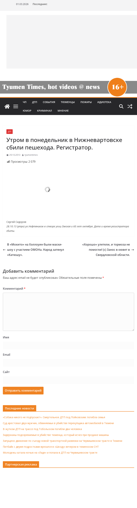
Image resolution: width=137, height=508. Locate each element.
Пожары (86, 102)
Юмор (27, 110)
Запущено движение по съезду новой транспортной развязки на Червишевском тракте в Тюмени (62, 440)
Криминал (44, 110)
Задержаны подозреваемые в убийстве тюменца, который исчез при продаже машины (56, 435)
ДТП (34, 102)
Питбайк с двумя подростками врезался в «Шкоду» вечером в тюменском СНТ (51, 446)
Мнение (63, 110)
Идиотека (104, 102)
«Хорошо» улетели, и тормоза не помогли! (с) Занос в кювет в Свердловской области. (108, 249)
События (49, 102)
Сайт (6, 372)
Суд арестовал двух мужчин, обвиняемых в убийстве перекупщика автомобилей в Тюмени (58, 423)
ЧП (24, 102)
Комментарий (14, 289)
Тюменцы (68, 102)
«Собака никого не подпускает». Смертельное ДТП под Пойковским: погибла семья (54, 417)
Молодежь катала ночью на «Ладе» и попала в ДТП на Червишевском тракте (50, 452)
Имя (6, 337)
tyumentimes (31, 154)
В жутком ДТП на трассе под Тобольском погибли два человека (42, 429)
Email (6, 355)
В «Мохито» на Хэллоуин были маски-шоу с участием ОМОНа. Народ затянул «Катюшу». (33, 249)
